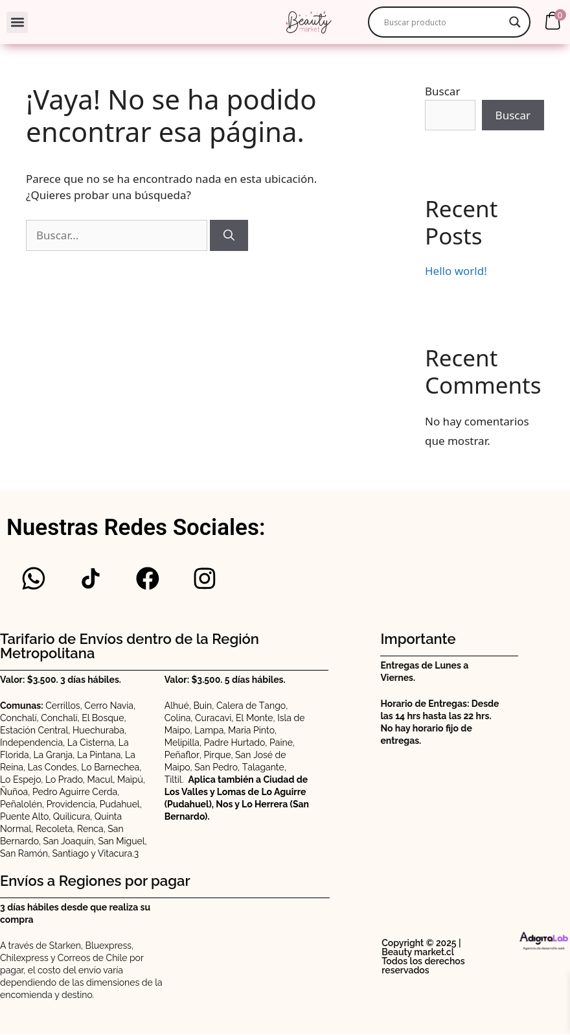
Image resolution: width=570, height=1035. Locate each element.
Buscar (442, 91)
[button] (17, 22)
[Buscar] (229, 235)
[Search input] (443, 22)
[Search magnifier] (515, 22)
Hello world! (456, 270)
